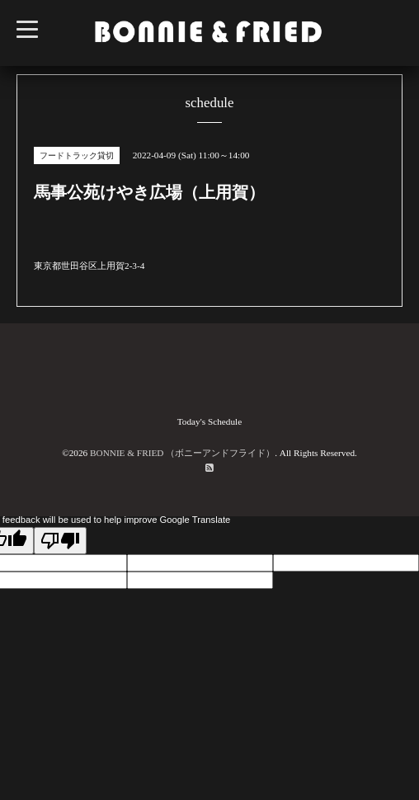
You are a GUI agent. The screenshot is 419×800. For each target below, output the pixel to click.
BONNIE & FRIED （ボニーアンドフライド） (182, 453)
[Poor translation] (60, 540)
